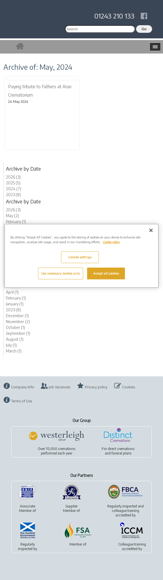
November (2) (18, 321)
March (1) (14, 351)
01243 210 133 (114, 15)
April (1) (12, 292)
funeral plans (121, 453)
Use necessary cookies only (60, 273)
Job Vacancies (59, 387)
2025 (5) (13, 182)
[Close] (151, 230)
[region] (81, 256)
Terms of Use (21, 401)
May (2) (12, 215)
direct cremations (121, 449)
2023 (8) (13, 194)
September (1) (18, 333)
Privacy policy (96, 387)
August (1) (15, 339)
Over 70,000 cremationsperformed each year (56, 451)
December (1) (17, 315)
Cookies (128, 387)
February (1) (16, 221)
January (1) (15, 303)
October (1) (15, 327)
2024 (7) (13, 188)
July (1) (11, 345)
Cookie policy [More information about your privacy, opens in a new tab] (111, 242)
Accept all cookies (106, 273)
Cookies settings (80, 257)
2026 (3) (13, 177)
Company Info (22, 387)
